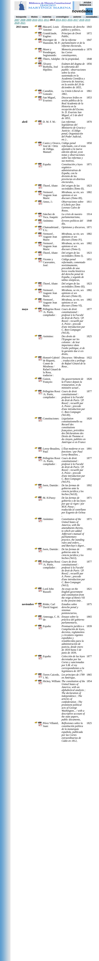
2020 (17, 22)
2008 (23, 20)
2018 (81, 20)
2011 (40, 20)
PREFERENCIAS (82, 5)
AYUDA (87, 2)
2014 (58, 20)
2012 (46, 20)
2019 (87, 20)
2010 (34, 20)
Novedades (91, 17)
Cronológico (62, 17)
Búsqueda (21, 17)
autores (77, 17)
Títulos (34, 17)
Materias (46, 17)
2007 (17, 20)
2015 (64, 20)
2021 (23, 22)
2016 (69, 20)
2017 (75, 20)
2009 (28, 20)
